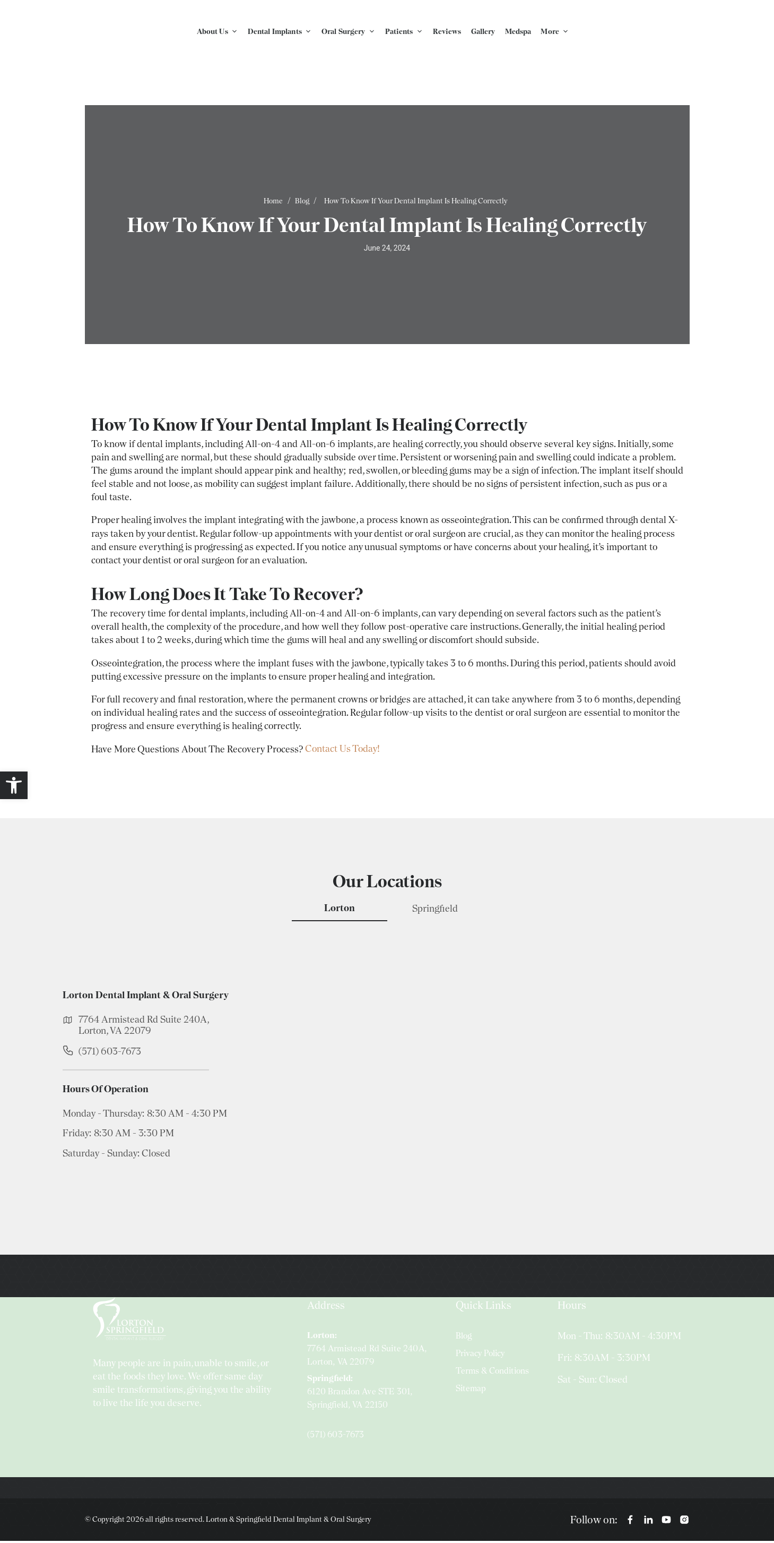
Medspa (518, 32)
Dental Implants (282, 32)
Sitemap (471, 1391)
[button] (14, 785)
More (558, 32)
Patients (407, 32)
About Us (220, 32)
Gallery (483, 32)
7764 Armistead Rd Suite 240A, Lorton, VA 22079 (144, 1026)
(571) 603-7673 (110, 1053)
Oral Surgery (351, 32)
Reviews (447, 32)
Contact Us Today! (342, 751)
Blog (302, 203)
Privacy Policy (480, 1355)
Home (273, 203)
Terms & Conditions (492, 1373)
